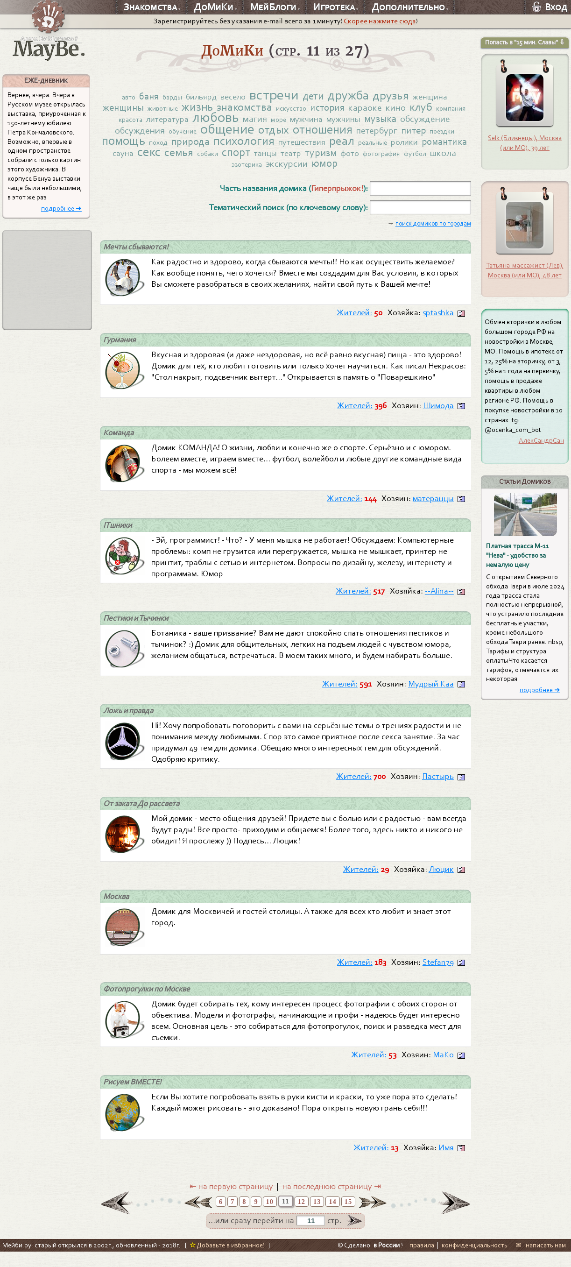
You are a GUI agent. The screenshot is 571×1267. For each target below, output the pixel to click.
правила (421, 1260)
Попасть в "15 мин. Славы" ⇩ (525, 42)
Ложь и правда (130, 722)
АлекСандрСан (541, 440)
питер (119, 146)
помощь (190, 144)
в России (387, 1260)
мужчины (391, 121)
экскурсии (338, 169)
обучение (234, 134)
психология (314, 145)
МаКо (443, 1069)
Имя (446, 1163)
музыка (430, 120)
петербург (439, 133)
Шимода (438, 413)
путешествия (374, 146)
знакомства (261, 108)
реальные (446, 146)
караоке (387, 108)
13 (317, 1217)
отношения (382, 132)
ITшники (118, 534)
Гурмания (120, 347)
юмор (378, 169)
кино (418, 108)
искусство (310, 110)
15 (348, 1217)
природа (260, 145)
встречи (273, 95)
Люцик (441, 882)
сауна (209, 158)
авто (120, 97)
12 (301, 1217)
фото (443, 158)
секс (236, 156)
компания (138, 122)
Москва (117, 909)
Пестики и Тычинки (138, 628)
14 (332, 1217)
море (325, 122)
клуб (444, 108)
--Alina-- (439, 601)
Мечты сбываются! (137, 253)
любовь (259, 119)
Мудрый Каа (431, 695)
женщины (134, 109)
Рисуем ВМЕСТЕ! (134, 1097)
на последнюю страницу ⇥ (331, 1202)
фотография (197, 170)
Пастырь (438, 788)
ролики (129, 158)
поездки (149, 146)
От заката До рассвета (144, 816)
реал (414, 145)
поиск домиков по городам (433, 230)
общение (283, 132)
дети (314, 96)
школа (262, 169)
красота (171, 122)
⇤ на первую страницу (231, 1202)
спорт (327, 157)
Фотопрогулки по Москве (150, 1003)
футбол (234, 170)
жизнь (213, 108)
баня (142, 97)
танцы (357, 158)
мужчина (354, 121)
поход (227, 146)
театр (383, 158)
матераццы (433, 507)
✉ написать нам (540, 1260)
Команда (119, 441)
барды (167, 97)
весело (230, 97)
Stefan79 (438, 976)
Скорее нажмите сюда (380, 21)
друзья (396, 95)
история (348, 109)
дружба (352, 95)
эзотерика (296, 170)
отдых (331, 133)
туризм (413, 157)
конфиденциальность (475, 1260)
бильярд (197, 97)
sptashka (438, 320)
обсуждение (134, 133)
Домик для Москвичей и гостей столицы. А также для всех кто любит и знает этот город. (301, 930)
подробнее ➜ (61, 208)
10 (270, 1217)
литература (209, 121)
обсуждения (189, 133)
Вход (549, 7)
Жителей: (354, 320)
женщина (438, 97)
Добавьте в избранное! (227, 1260)
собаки (297, 158)
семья (267, 156)
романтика (171, 157)
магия (300, 121)
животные (176, 110)
